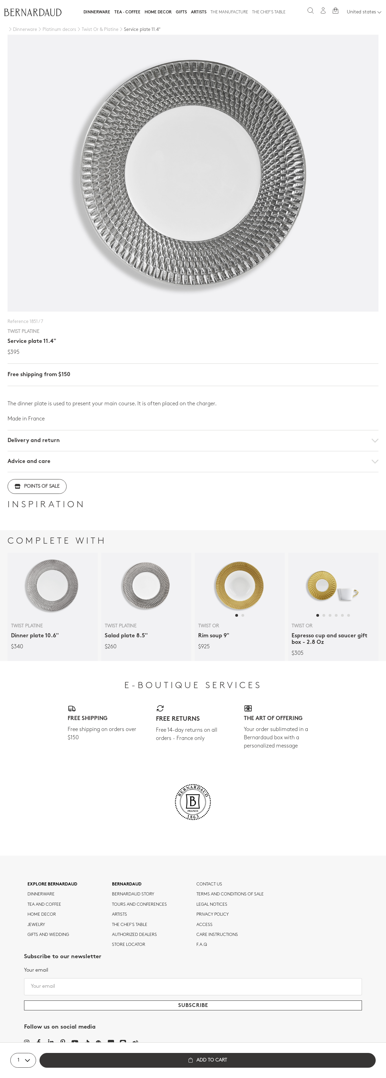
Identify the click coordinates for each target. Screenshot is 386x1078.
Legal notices (211, 905)
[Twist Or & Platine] (97, 29)
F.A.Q (201, 945)
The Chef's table (268, 12)
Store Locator (128, 945)
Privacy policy (212, 915)
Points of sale (37, 486)
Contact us (209, 884)
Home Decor (158, 12)
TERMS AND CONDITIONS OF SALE (230, 894)
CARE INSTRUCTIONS (217, 935)
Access (204, 925)
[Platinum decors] (56, 29)
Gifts (181, 12)
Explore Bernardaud (52, 884)
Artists (198, 12)
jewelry (36, 925)
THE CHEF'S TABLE (129, 925)
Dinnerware (96, 12)
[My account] (323, 10)
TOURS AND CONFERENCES (139, 905)
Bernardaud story (133, 894)
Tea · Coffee (127, 12)
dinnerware (41, 894)
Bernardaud (126, 884)
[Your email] (193, 986)
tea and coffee (44, 905)
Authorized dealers (134, 935)
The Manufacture (229, 12)
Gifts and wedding (48, 935)
